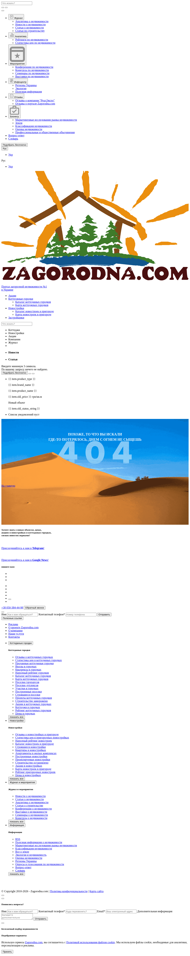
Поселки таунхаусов (27, 682)
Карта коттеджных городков (31, 305)
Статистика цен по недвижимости (35, 42)
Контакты (14, 636)
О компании (15, 630)
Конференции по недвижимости (34, 67)
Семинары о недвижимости (31, 814)
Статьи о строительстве (29, 805)
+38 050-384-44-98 (12, 607)
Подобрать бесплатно (14, 373)
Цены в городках (25, 713)
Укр (10, 154)
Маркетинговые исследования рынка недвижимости (46, 119)
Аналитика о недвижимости (31, 21)
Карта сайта (97, 891)
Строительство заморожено (31, 700)
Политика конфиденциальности (69, 891)
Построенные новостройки (31, 756)
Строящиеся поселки (27, 694)
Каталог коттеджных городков (33, 301)
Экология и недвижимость (31, 854)
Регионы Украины (26, 85)
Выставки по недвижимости (32, 76)
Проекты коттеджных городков (33, 697)
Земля (18, 122)
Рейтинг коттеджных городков (33, 710)
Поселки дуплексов (26, 685)
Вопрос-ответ (16, 135)
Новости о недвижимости (30, 24)
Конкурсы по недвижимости (32, 70)
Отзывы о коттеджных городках (34, 657)
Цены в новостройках (28, 775)
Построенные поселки (28, 691)
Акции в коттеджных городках (33, 704)
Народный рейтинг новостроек (33, 740)
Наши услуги (16, 633)
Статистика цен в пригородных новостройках (42, 737)
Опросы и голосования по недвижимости (39, 864)
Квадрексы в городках (28, 669)
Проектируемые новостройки (32, 759)
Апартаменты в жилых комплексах (35, 753)
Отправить (104, 614)
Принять (7, 952)
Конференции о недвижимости (33, 808)
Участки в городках (26, 688)
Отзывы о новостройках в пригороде (37, 734)
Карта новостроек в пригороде (33, 314)
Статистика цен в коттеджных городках (38, 660)
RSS (17, 839)
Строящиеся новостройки (30, 746)
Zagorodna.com (34, 943)
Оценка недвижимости (28, 129)
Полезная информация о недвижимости (38, 842)
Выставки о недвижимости (31, 811)
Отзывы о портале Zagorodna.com (35, 103)
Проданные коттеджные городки (34, 663)
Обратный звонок (34, 607)
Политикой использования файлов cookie (90, 943)
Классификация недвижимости (33, 126)
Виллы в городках (26, 666)
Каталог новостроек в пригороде (34, 311)
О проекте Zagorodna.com (23, 627)
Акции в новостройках (28, 765)
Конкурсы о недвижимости (31, 818)
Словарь (13, 138)
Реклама (13, 624)
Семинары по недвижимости (32, 73)
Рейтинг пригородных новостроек (35, 772)
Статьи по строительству (30, 30)
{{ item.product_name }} (22, 390)
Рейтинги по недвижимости (31, 39)
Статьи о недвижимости (29, 27)
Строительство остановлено (31, 762)
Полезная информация (28, 91)
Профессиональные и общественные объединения (45, 132)
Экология (20, 88)
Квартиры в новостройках (30, 750)
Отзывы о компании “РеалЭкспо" (35, 100)
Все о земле (22, 851)
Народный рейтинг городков (32, 672)
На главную (8, 485)
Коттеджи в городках (27, 707)
